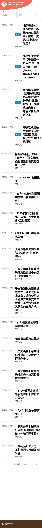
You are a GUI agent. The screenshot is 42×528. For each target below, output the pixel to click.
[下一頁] (37, 464)
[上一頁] (32, 464)
